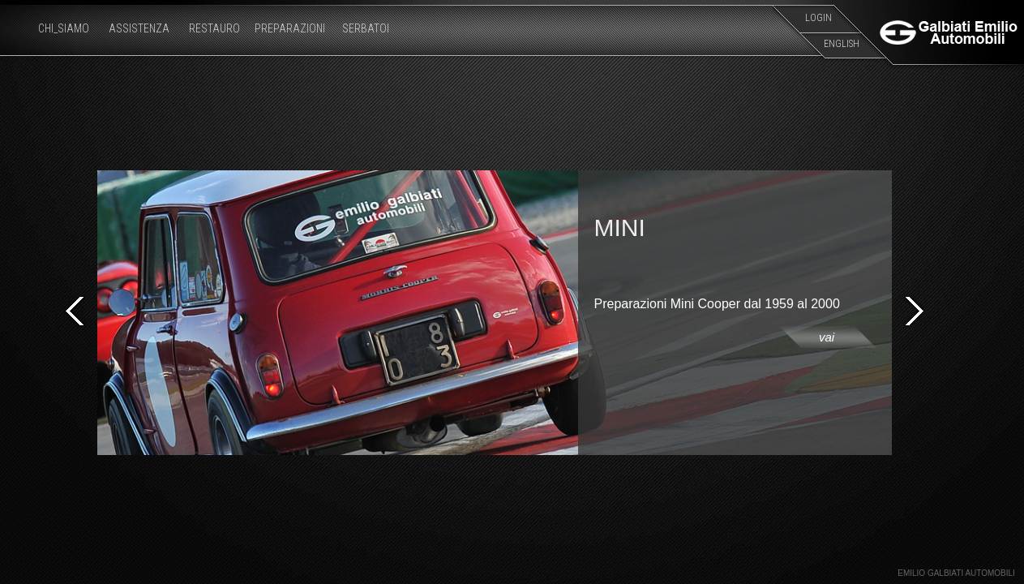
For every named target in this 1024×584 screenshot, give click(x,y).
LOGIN (818, 18)
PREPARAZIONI (290, 28)
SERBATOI (365, 28)
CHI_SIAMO (63, 28)
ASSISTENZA (139, 28)
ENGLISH (841, 43)
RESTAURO (214, 28)
